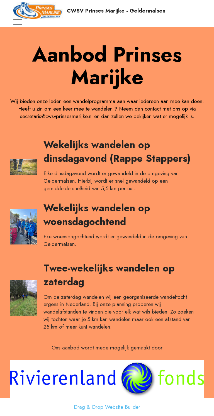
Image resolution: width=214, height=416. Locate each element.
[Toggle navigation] (17, 22)
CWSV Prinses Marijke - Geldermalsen (116, 10)
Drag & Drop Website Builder (107, 407)
